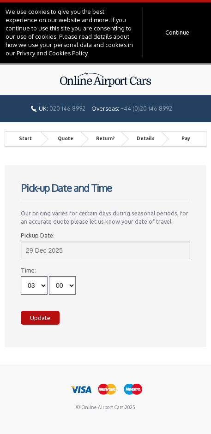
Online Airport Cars (105, 79)
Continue (177, 32)
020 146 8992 (67, 108)
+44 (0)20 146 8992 (146, 108)
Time (28, 270)
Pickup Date (37, 235)
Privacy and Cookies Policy (52, 53)
